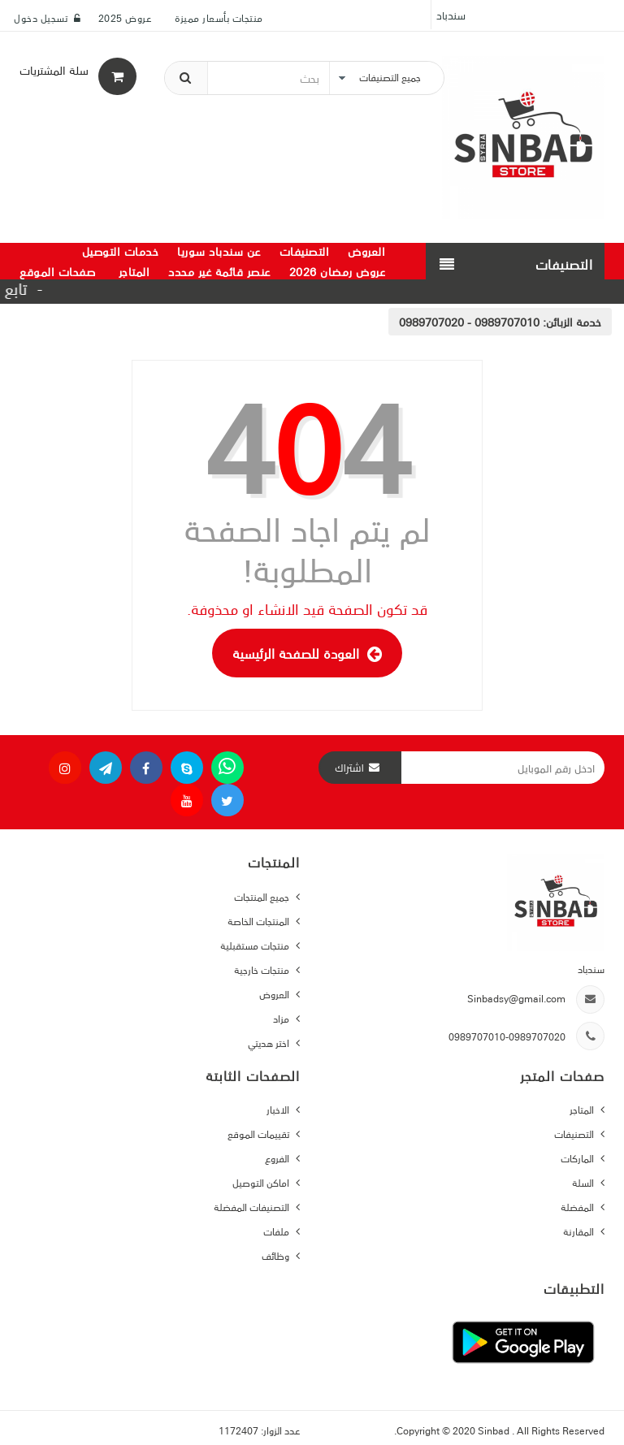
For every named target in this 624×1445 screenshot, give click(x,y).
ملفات (277, 1231)
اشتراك (349, 767)
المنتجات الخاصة (260, 920)
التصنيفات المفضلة (253, 1206)
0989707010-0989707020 (507, 1036)
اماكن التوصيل (262, 1182)
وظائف (277, 1255)
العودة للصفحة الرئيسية (307, 653)
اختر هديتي (270, 1042)
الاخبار (279, 1109)
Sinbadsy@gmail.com (516, 998)
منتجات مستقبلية (256, 945)
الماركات (578, 1158)
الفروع (278, 1158)
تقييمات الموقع (260, 1133)
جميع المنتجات (263, 896)
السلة (584, 1182)
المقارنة (579, 1231)
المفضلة (578, 1206)
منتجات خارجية (263, 969)
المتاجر (583, 1109)
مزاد (282, 1018)
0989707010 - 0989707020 (469, 321)
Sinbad (495, 1430)
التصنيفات (575, 1133)
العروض (275, 993)
